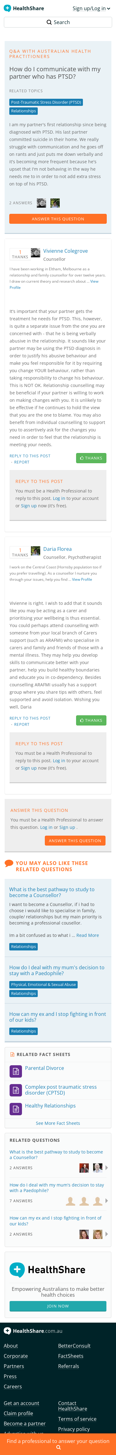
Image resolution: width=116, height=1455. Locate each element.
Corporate (16, 1356)
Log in (60, 498)
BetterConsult (74, 1345)
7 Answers (21, 1200)
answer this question (58, 219)
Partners (14, 1366)
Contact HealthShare (72, 1406)
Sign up (29, 506)
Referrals (68, 1366)
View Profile (82, 579)
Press (10, 1376)
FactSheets (71, 1356)
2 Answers (21, 1167)
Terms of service (77, 1419)
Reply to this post (30, 456)
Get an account (21, 1403)
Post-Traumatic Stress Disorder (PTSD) (46, 102)
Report (22, 462)
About (11, 1345)
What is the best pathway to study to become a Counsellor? (52, 892)
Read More (87, 935)
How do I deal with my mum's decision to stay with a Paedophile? (57, 970)
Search (58, 22)
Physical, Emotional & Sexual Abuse (43, 984)
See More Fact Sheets (58, 1123)
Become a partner (25, 1423)
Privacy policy (74, 1429)
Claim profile (18, 1413)
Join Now (58, 1306)
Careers (13, 1386)
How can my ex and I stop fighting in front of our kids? (57, 1017)
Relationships (23, 111)
